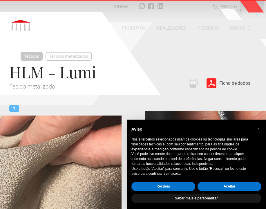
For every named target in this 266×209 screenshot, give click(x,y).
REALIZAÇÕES (172, 28)
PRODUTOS (134, 28)
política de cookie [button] (223, 149)
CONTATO (240, 28)
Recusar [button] (163, 186)
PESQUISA (208, 28)
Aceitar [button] (230, 186)
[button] (258, 129)
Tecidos (31, 56)
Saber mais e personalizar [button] (196, 198)
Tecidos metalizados (68, 56)
